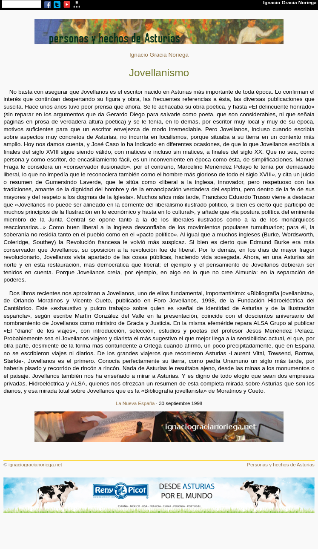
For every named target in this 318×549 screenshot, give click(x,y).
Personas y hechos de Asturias (281, 464)
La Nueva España (135, 403)
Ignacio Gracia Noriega (159, 55)
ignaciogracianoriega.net (35, 464)
